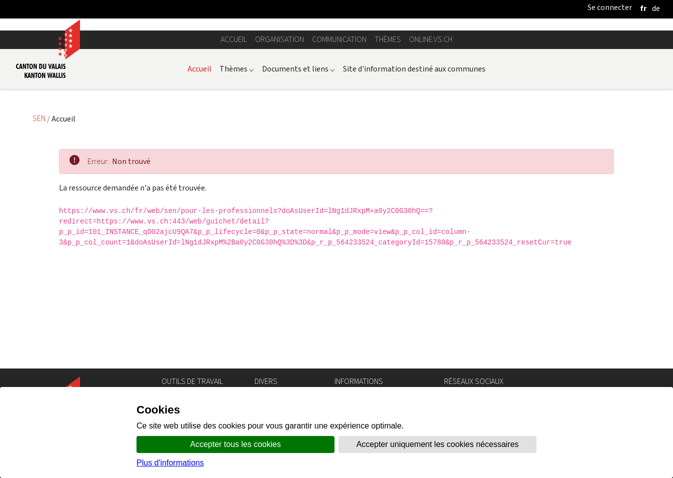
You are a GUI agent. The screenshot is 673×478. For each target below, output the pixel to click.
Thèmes (387, 151)
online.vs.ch (430, 151)
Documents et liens (298, 181)
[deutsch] (656, 8)
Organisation (279, 151)
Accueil (233, 151)
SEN (39, 231)
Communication (339, 151)
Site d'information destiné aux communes (414, 181)
